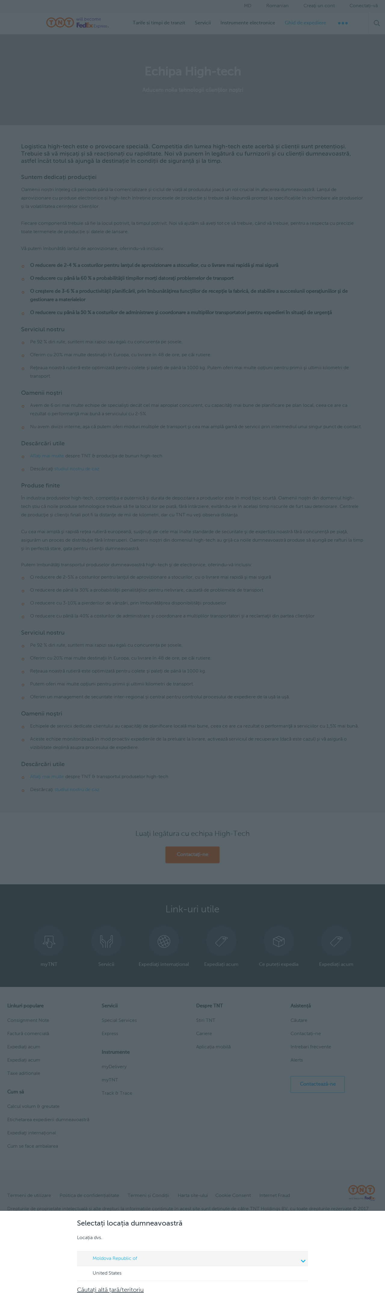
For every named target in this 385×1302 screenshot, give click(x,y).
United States (101, 1274)
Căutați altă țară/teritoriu (110, 1290)
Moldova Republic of (193, 1259)
